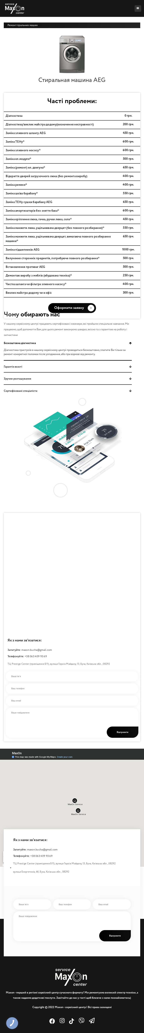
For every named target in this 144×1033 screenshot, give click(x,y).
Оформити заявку (74, 308)
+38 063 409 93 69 (36, 656)
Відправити (122, 732)
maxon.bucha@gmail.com (36, 650)
